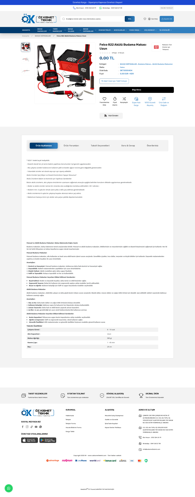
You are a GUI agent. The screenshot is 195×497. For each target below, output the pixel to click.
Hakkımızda (70, 418)
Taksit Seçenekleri (100, 148)
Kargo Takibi (70, 434)
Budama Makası (147, 64)
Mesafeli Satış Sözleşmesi (114, 418)
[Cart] (166, 19)
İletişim (68, 422)
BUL (129, 19)
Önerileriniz (152, 148)
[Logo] (38, 19)
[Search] (97, 19)
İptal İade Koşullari (111, 426)
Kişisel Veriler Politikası (113, 430)
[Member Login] (151, 19)
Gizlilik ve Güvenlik (111, 422)
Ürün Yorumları (71, 148)
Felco (122, 70)
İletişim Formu (71, 426)
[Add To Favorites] (104, 105)
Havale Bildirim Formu (73, 430)
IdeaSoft (84, 495)
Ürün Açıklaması (44, 148)
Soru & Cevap (128, 148)
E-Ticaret (92, 495)
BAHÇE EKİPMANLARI (129, 64)
